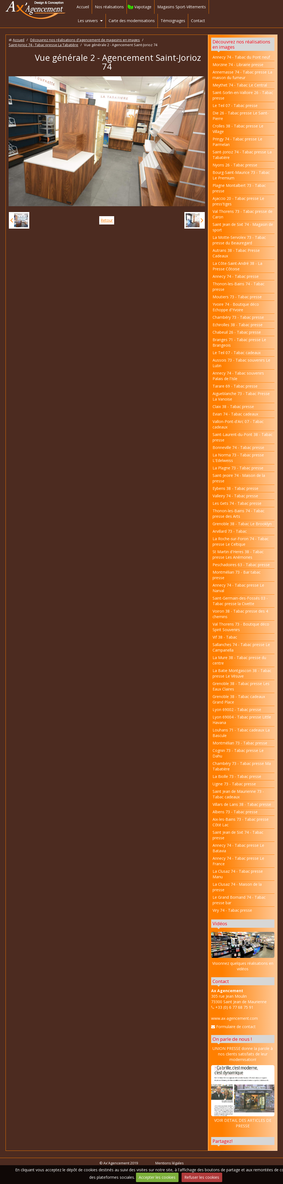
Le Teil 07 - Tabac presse (235, 105)
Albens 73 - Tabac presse (235, 811)
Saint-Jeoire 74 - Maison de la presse (239, 478)
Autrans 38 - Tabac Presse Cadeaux (236, 253)
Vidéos (220, 923)
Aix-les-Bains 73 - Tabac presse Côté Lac (241, 822)
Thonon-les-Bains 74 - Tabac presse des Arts (238, 513)
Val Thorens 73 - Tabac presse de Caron (242, 214)
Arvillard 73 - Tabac (230, 531)
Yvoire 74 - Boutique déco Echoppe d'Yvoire (236, 307)
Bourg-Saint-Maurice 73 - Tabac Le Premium (241, 175)
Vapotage (142, 6)
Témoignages (173, 20)
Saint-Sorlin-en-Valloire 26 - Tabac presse (243, 95)
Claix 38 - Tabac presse (233, 406)
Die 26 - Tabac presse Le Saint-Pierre (241, 115)
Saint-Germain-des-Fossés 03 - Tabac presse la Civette (240, 600)
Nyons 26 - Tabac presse (235, 165)
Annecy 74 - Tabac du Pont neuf (241, 57)
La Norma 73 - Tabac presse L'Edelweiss (238, 457)
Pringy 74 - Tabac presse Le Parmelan (237, 141)
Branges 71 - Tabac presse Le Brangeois (239, 342)
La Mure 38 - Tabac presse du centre (239, 660)
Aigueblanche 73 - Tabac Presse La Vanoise (241, 396)
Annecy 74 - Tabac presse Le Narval (238, 587)
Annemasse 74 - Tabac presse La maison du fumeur (242, 74)
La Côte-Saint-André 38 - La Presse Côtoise (237, 266)
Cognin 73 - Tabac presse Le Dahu (238, 753)
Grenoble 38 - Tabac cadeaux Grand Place (239, 699)
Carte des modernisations (132, 20)
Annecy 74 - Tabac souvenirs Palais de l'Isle (238, 375)
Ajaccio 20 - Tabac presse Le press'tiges (238, 201)
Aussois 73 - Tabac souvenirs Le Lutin (241, 362)
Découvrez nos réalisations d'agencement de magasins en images (85, 40)
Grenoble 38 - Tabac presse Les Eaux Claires (241, 686)
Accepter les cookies (157, 1177)
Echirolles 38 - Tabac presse (238, 324)
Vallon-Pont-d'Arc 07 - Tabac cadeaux (238, 424)
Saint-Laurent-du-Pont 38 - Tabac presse (242, 437)
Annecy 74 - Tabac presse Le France (238, 861)
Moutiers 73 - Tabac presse (237, 296)
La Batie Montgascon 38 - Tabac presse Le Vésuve (242, 673)
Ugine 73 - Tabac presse (234, 783)
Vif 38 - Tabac (225, 637)
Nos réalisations (109, 6)
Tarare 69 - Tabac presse (235, 386)
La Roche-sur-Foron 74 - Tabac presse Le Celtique (241, 541)
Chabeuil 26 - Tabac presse (237, 332)
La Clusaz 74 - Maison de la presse (237, 887)
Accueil (83, 6)
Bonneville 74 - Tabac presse (238, 447)
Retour (107, 220)
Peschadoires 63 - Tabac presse (241, 564)
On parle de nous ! (232, 1039)
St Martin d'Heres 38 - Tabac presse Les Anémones (238, 554)
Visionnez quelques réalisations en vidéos (242, 966)
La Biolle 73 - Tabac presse (237, 776)
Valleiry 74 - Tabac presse (235, 495)
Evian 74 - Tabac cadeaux (235, 414)
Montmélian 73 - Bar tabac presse (237, 574)
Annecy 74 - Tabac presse (236, 276)
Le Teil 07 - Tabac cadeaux (237, 352)
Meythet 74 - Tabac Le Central (240, 85)
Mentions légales (169, 1163)
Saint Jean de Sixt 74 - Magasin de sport (243, 227)
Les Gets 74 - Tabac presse (237, 503)
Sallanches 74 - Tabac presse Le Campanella (241, 647)
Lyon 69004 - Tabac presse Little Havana (242, 719)
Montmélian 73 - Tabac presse (240, 743)
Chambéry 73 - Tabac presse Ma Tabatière (242, 766)
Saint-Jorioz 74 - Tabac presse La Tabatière (43, 45)
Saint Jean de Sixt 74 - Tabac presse (238, 835)
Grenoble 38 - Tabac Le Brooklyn (242, 523)
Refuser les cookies (201, 1177)
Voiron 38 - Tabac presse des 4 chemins (240, 613)
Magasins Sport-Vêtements (181, 6)
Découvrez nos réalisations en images (241, 44)
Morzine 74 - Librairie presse (238, 64)
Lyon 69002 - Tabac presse (237, 709)
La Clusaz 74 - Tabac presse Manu (238, 874)
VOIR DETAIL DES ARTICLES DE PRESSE (242, 1096)
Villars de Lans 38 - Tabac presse (242, 804)
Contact (198, 20)
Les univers (88, 20)
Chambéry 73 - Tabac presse (238, 317)
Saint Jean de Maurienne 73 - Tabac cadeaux (238, 794)
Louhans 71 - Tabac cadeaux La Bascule (241, 732)
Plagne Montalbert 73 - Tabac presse (239, 188)
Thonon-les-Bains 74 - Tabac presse (238, 286)
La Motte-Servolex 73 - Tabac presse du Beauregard (239, 240)
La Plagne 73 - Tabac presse (238, 468)
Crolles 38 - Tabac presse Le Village (238, 128)
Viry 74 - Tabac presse (232, 910)
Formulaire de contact (233, 1026)
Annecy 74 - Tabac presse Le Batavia (238, 848)
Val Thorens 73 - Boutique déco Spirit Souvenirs (241, 626)
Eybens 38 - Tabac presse (235, 488)
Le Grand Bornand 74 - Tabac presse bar (239, 900)
